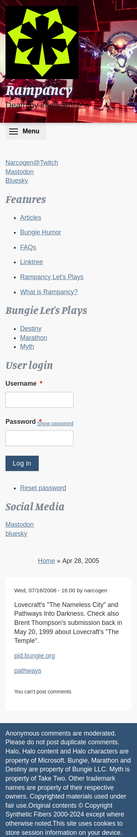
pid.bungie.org (34, 655)
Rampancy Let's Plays (52, 277)
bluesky (16, 533)
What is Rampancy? (48, 292)
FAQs (28, 247)
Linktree (31, 262)
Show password (55, 423)
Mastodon (19, 171)
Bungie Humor (40, 232)
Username (24, 383)
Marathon (33, 337)
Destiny (31, 328)
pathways (27, 670)
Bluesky (16, 180)
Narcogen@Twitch (31, 162)
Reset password (43, 488)
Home (46, 560)
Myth (27, 346)
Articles (30, 217)
